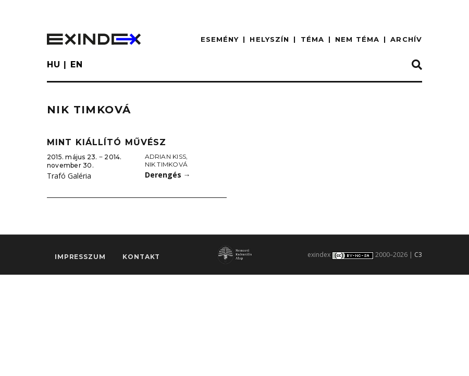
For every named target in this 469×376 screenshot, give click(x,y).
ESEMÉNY (220, 39)
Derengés (168, 175)
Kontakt (141, 257)
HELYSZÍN (269, 39)
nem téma (357, 39)
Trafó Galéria (69, 176)
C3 (418, 254)
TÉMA (312, 39)
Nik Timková (166, 164)
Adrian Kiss (166, 156)
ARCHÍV (406, 39)
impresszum (80, 257)
